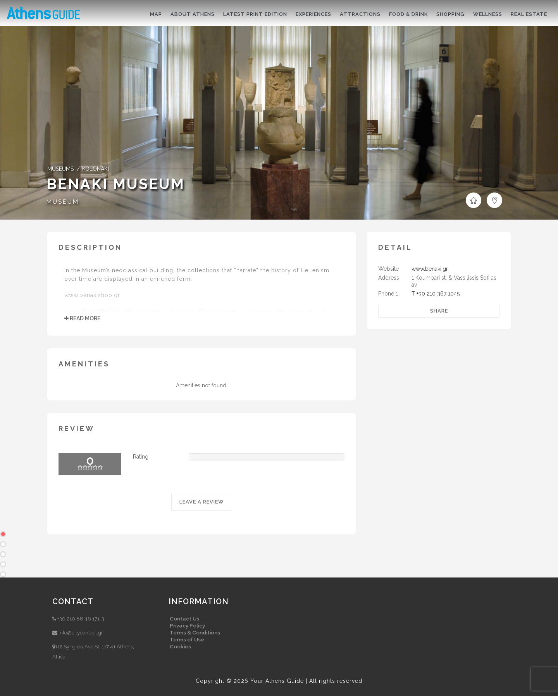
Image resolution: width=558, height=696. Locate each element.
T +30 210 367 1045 (436, 293)
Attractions (360, 14)
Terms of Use (187, 639)
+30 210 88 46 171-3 (80, 619)
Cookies (180, 646)
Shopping (450, 14)
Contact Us (184, 618)
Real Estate (529, 14)
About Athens (192, 14)
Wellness (487, 14)
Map (156, 14)
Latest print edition (255, 14)
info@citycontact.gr (81, 633)
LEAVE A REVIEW (201, 502)
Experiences (313, 14)
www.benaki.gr (430, 269)
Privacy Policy (187, 625)
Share (439, 311)
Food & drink (408, 14)
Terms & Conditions (195, 632)
